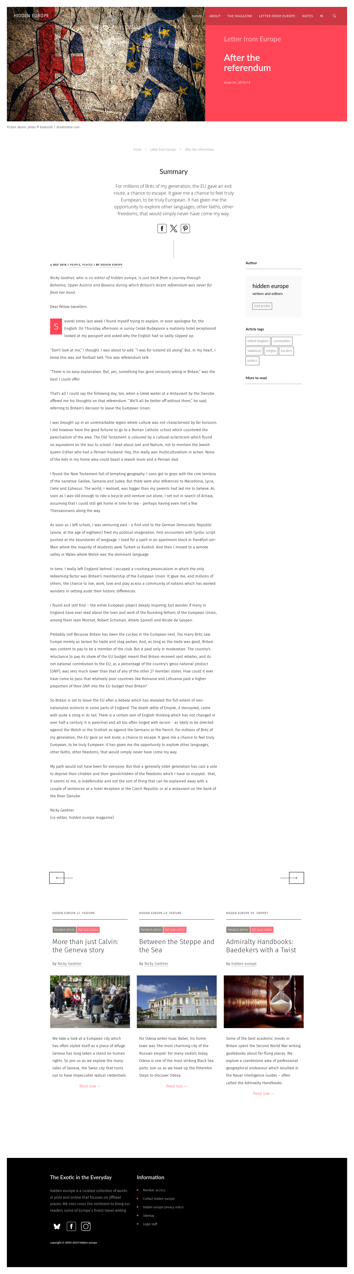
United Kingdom (258, 341)
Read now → (89, 1086)
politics (252, 361)
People (75, 264)
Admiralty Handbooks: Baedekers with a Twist (261, 946)
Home (137, 150)
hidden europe (111, 264)
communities (282, 341)
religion (271, 351)
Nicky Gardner (69, 963)
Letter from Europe (163, 150)
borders (286, 351)
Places (87, 264)
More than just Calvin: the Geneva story (85, 946)
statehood (254, 351)
